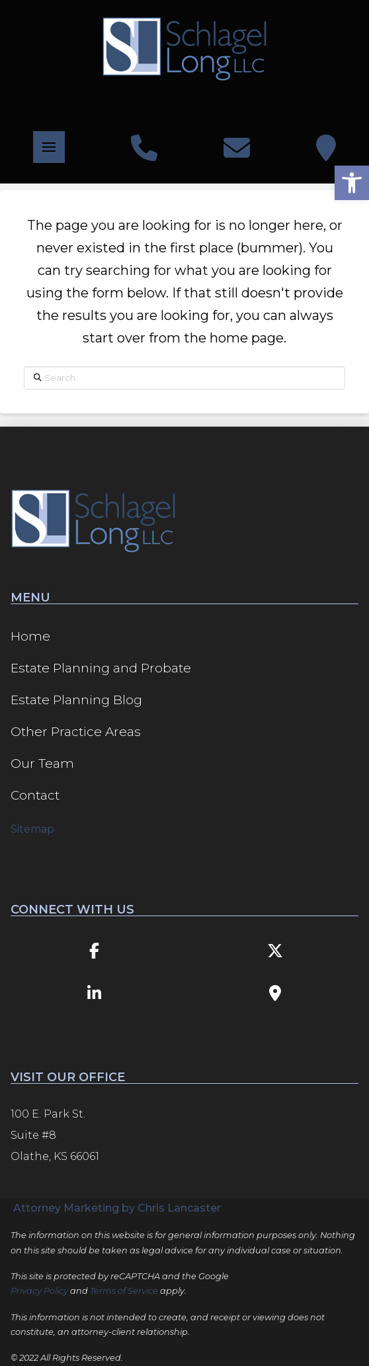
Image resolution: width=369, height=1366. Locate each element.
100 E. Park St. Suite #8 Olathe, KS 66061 (55, 1135)
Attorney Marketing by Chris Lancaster (117, 1208)
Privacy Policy (39, 1291)
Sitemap (32, 829)
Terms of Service (124, 1291)
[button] (49, 147)
